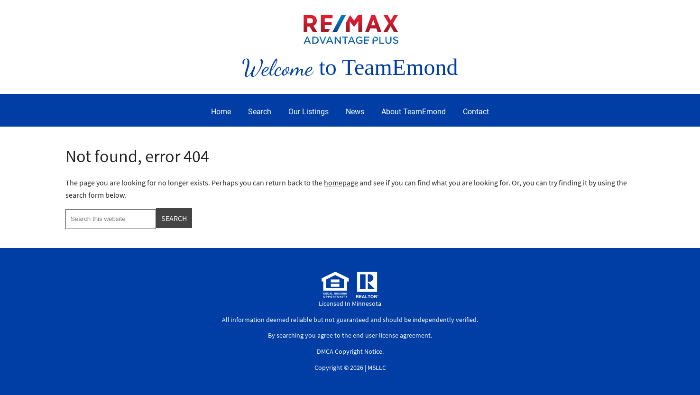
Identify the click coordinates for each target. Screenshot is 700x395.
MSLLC (377, 367)
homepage (341, 182)
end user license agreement (392, 335)
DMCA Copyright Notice (349, 351)
